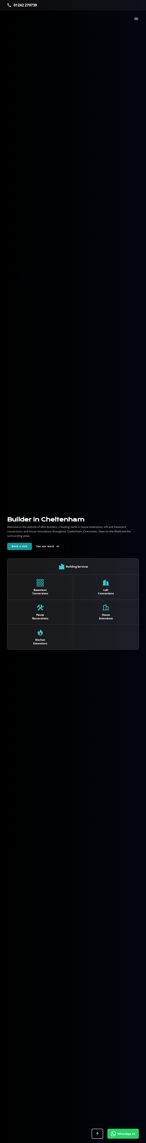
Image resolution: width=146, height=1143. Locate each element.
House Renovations (40, 616)
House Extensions (106, 616)
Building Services (77, 566)
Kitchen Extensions (40, 641)
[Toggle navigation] (136, 19)
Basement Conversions (40, 591)
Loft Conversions (106, 591)
